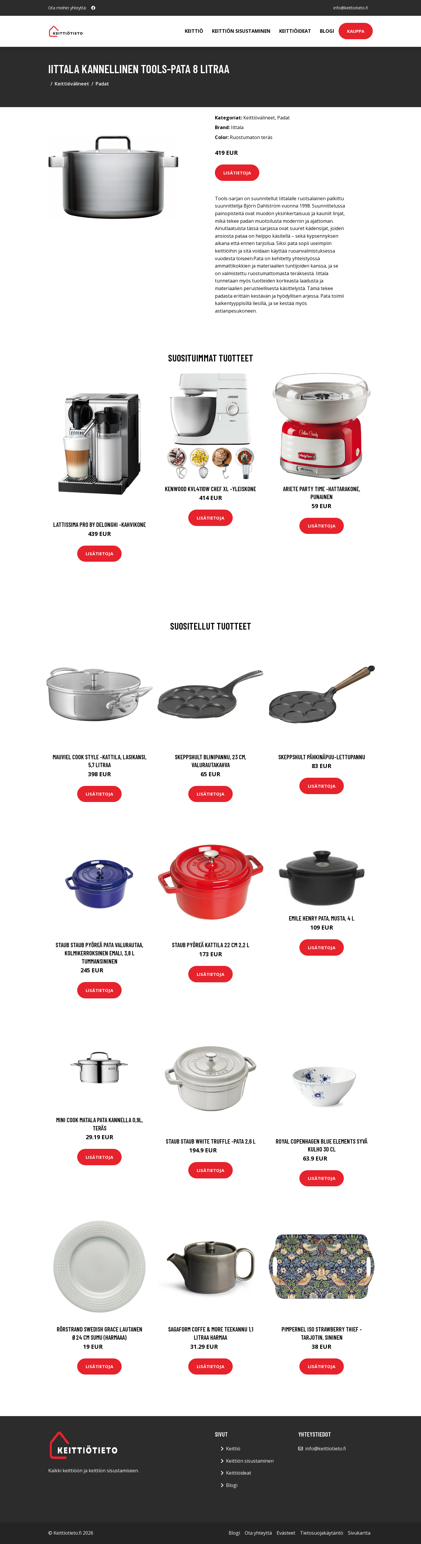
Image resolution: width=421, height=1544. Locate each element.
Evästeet (286, 1533)
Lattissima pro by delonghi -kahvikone (99, 524)
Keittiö (194, 31)
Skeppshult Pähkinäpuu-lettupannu (321, 756)
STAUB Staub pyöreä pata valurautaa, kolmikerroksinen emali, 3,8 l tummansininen (99, 952)
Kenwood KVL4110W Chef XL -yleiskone (210, 488)
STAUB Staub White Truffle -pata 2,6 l (211, 1141)
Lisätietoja (237, 173)
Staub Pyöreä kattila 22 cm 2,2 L (210, 944)
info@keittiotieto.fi (350, 8)
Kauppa (355, 31)
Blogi (327, 31)
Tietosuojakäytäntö (321, 1533)
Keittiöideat (295, 31)
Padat (102, 83)
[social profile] (93, 7)
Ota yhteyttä (258, 1533)
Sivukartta (359, 1533)
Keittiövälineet (72, 83)
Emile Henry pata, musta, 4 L (321, 918)
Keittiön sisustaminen (241, 31)
